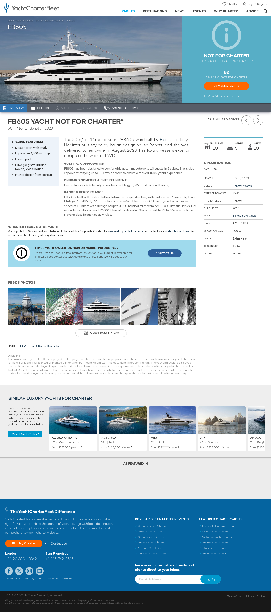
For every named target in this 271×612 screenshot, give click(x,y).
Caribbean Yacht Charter (153, 553)
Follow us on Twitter (19, 571)
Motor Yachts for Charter (50, 20)
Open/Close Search (265, 11)
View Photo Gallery (104, 333)
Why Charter (226, 11)
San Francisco (56, 553)
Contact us (59, 543)
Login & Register (257, 4)
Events (199, 11)
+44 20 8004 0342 (21, 558)
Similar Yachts (225, 119)
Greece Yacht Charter (151, 542)
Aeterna (108, 438)
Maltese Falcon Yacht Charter (220, 525)
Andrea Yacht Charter (215, 542)
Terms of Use (234, 596)
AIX (203, 438)
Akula (255, 438)
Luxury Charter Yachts (20, 20)
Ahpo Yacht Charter (214, 553)
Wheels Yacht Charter (215, 531)
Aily (154, 438)
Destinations (155, 11)
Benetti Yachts (242, 186)
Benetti (167, 139)
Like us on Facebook (9, 571)
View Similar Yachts (226, 86)
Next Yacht (258, 120)
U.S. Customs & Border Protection (39, 346)
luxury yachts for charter (233, 96)
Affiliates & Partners (59, 578)
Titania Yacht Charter (215, 548)
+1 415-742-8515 (59, 558)
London (11, 553)
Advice (252, 11)
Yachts (128, 11)
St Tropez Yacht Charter (152, 525)
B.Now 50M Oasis (244, 215)
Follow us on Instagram (29, 571)
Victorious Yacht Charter (217, 537)
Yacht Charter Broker (177, 231)
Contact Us (165, 253)
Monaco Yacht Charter (151, 531)
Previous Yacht (246, 120)
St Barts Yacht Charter (152, 537)
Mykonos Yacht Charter (152, 548)
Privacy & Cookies (255, 596)
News (180, 11)
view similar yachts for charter (126, 231)
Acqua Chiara (64, 438)
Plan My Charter (23, 543)
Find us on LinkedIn (40, 571)
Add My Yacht (33, 578)
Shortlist (232, 4)
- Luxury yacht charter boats (42, 8)
